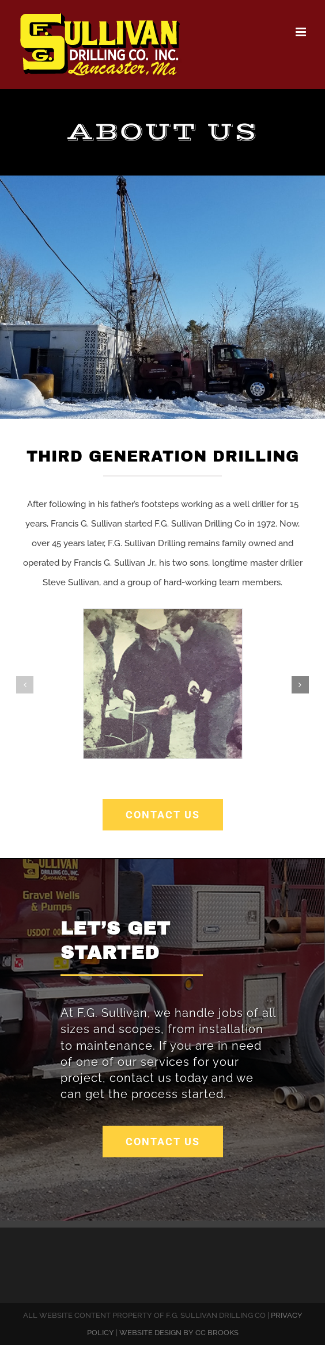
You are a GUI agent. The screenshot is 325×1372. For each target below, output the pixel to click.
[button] (24, 684)
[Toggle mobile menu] (302, 32)
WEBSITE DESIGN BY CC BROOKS (179, 1332)
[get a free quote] (163, 1141)
